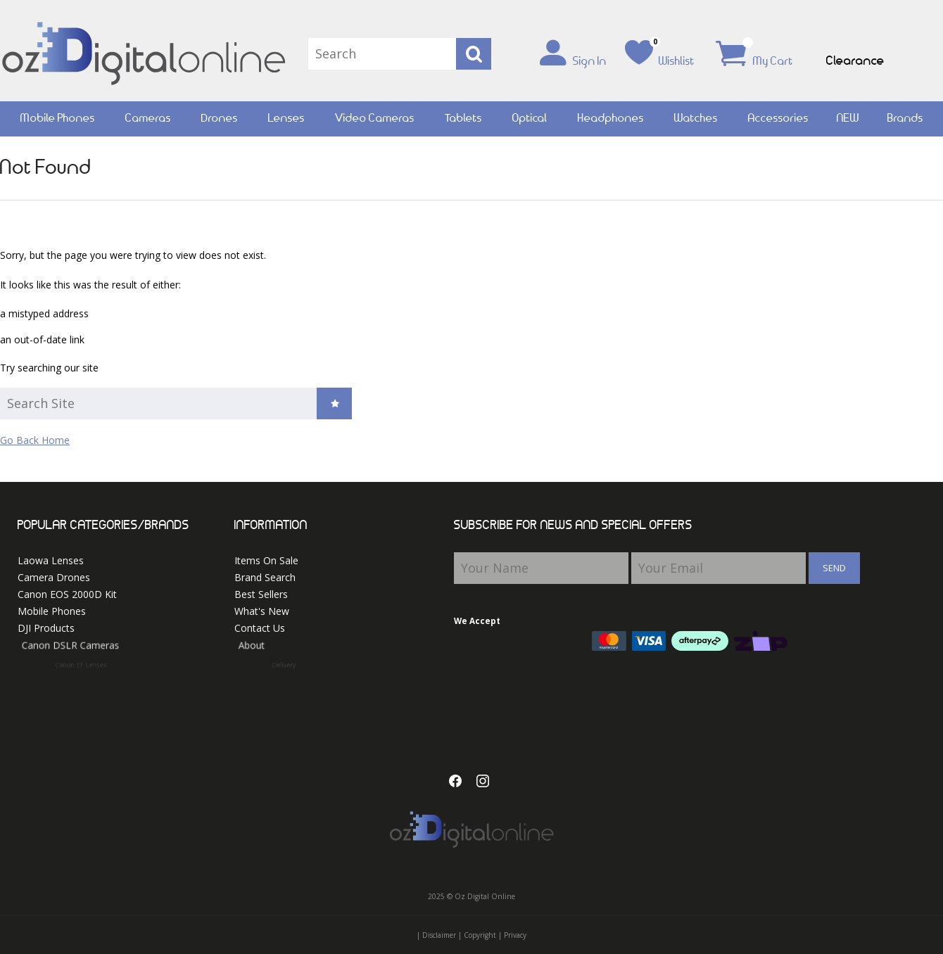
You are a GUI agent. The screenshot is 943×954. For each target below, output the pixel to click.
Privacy (515, 935)
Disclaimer (439, 935)
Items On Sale (266, 560)
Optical (530, 118)
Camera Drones (54, 577)
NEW (848, 118)
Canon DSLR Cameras (88, 648)
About (281, 648)
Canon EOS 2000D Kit (67, 594)
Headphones (611, 118)
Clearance (855, 61)
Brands (905, 118)
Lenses (286, 118)
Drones (219, 118)
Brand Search (265, 577)
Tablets (463, 118)
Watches (696, 118)
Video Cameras (374, 118)
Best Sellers (261, 594)
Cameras (148, 118)
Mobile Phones (57, 118)
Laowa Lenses (51, 560)
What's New (261, 611)
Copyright (480, 935)
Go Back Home (35, 440)
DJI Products (53, 629)
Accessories (778, 118)
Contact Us (267, 629)
